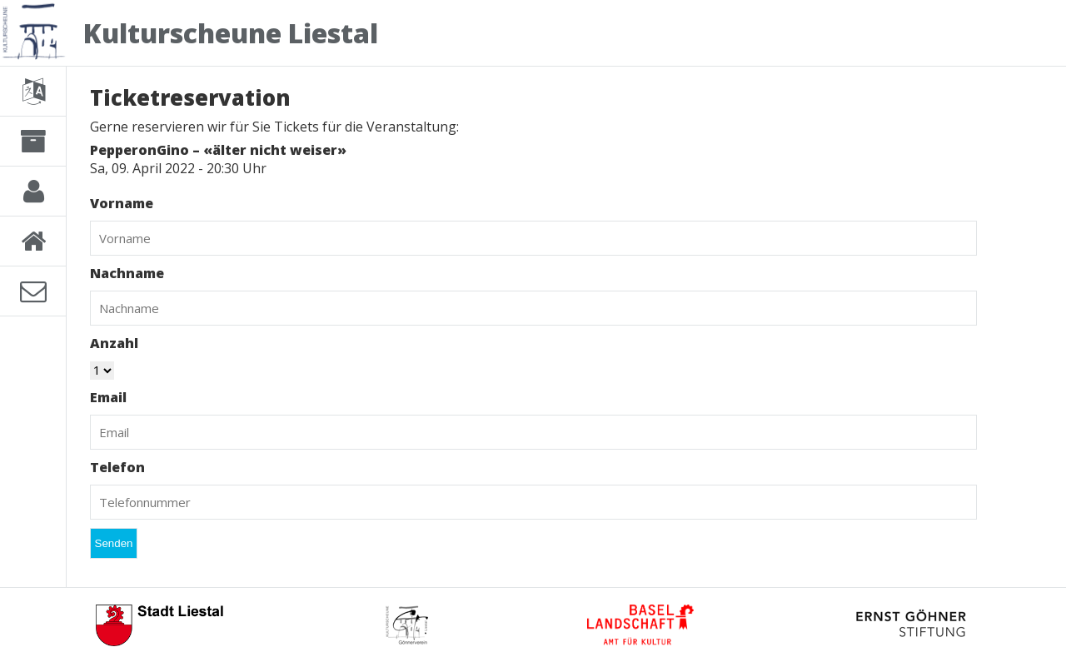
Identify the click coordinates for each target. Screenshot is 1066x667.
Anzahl (114, 343)
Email (108, 397)
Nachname (127, 273)
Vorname (121, 203)
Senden (114, 543)
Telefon (117, 467)
